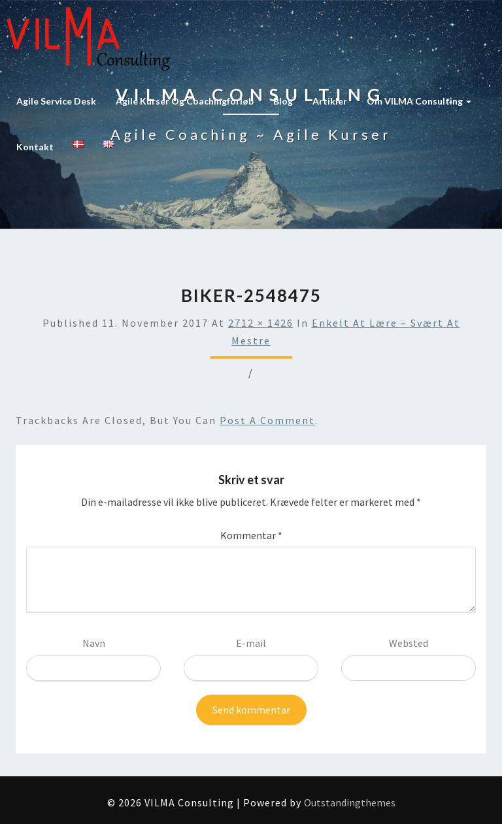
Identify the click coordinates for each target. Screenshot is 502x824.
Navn (93, 643)
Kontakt (35, 146)
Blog (283, 101)
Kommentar (251, 535)
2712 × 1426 (260, 322)
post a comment (267, 420)
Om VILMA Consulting (419, 101)
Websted (408, 643)
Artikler (329, 101)
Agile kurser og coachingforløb (185, 101)
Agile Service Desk (56, 101)
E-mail (251, 643)
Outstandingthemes (349, 802)
